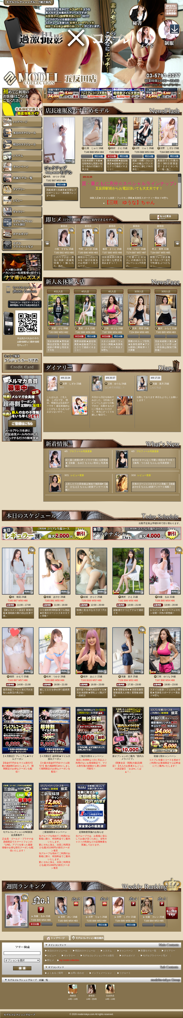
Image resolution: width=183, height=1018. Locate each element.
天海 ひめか (133, 249)
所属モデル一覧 (148, 950)
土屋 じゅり (91, 148)
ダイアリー (169, 950)
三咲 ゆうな (111, 328)
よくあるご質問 (55, 973)
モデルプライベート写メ (155, 955)
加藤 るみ (163, 597)
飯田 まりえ (109, 249)
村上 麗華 (157, 249)
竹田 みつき (85, 249)
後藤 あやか (53, 597)
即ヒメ (50, 960)
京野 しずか (167, 148)
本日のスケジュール (57, 950)
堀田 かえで (16, 676)
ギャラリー (69, 955)
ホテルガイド (128, 955)
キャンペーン (126, 950)
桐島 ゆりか (53, 176)
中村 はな (57, 328)
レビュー (51, 955)
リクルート (125, 973)
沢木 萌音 (137, 328)
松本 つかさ (53, 676)
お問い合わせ (77, 973)
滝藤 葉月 (158, 383)
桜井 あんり (90, 676)
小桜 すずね (61, 249)
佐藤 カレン (152, 917)
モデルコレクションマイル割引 (98, 955)
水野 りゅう (141, 148)
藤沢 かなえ (164, 328)
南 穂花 (16, 597)
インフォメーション (102, 973)
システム (107, 950)
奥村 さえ (116, 148)
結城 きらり (90, 597)
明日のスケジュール (85, 950)
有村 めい (66, 917)
